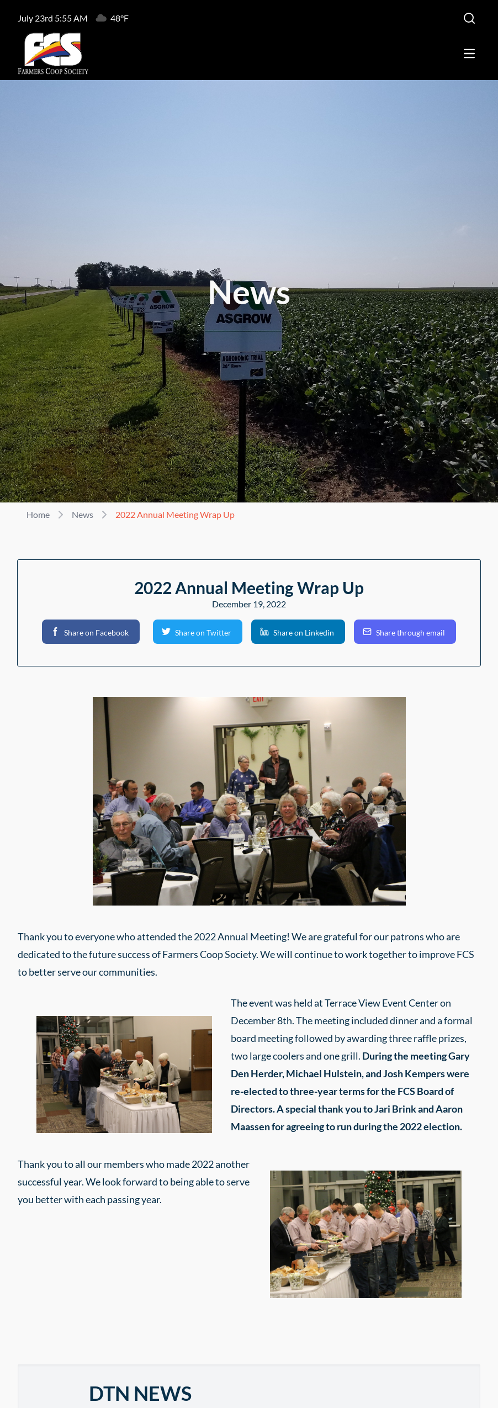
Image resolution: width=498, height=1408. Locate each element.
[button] (91, 632)
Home (38, 514)
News (82, 514)
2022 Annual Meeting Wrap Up (175, 514)
